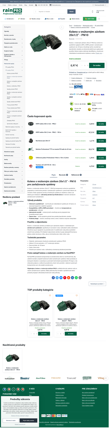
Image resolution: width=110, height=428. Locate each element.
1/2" (93, 198)
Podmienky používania (75, 422)
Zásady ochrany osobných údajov (59, 422)
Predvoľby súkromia (44, 422)
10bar (94, 191)
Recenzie (71, 39)
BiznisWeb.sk (60, 424)
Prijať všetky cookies (28, 420)
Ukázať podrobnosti (20, 424)
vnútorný (94, 194)
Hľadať (71, 11)
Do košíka (96, 65)
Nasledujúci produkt (97, 284)
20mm (94, 205)
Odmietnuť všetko (11, 420)
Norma (94, 201)
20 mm (94, 184)
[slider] (78, 39)
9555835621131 (96, 188)
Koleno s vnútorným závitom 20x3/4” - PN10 (16, 202)
